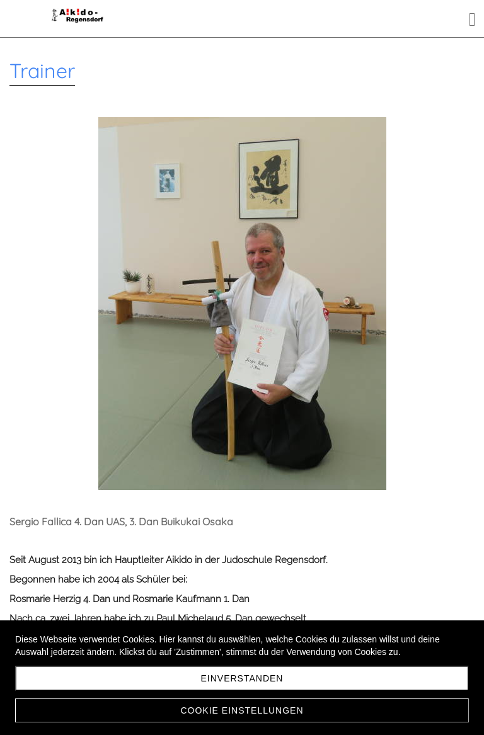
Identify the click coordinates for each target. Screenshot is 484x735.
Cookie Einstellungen (241, 710)
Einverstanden (242, 678)
